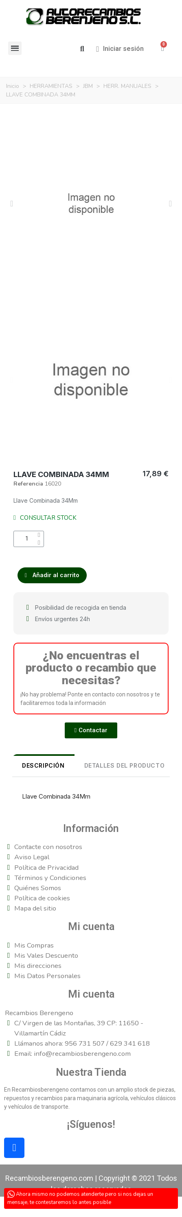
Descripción (43, 765)
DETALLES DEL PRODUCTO (124, 765)
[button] (82, 49)
